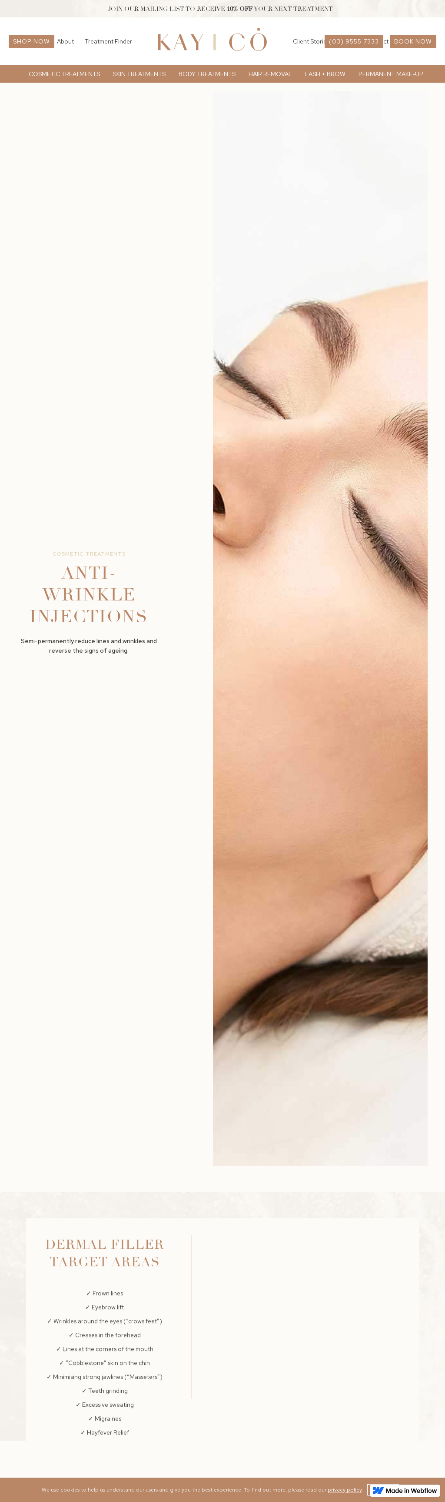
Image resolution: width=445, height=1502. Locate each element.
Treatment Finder (108, 41)
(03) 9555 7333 (354, 41)
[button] (64, 74)
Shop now (31, 41)
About (65, 41)
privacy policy (345, 1489)
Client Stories (311, 41)
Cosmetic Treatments (89, 553)
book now (413, 41)
